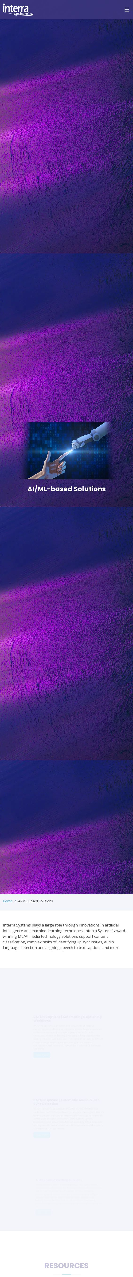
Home (7, 901)
